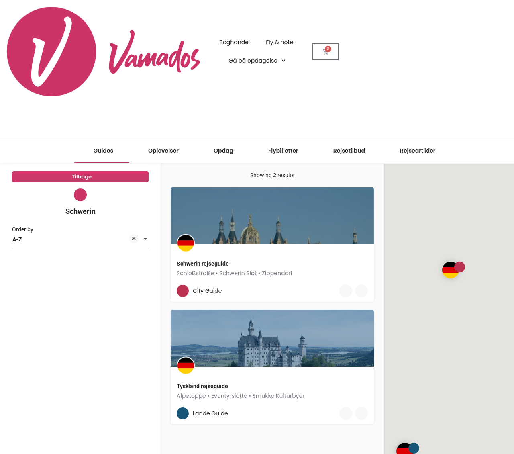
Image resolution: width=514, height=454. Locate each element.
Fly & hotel (280, 42)
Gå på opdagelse (256, 61)
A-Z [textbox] (75, 247)
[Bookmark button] (318, 290)
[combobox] (80, 246)
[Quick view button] (303, 290)
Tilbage (81, 179)
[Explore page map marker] (450, 270)
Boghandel (234, 42)
